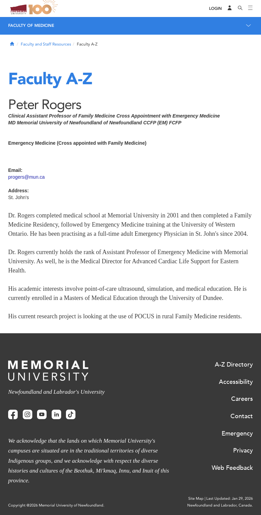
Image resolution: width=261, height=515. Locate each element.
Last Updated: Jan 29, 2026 (229, 498)
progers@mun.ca (26, 177)
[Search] (240, 8)
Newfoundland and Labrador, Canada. (220, 505)
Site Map (196, 498)
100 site (44, 8)
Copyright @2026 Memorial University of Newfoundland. (56, 505)
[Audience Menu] (229, 8)
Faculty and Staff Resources (46, 44)
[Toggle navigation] (250, 8)
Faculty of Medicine (31, 25)
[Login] (215, 8)
